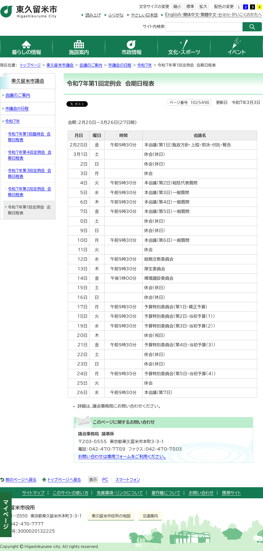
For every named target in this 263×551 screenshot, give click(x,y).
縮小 (177, 6)
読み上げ (93, 15)
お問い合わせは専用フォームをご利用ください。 (122, 456)
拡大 (203, 6)
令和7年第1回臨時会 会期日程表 (29, 137)
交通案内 (150, 516)
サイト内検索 (153, 26)
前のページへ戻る (21, 480)
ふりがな (115, 15)
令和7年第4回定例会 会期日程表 (29, 155)
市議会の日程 (120, 65)
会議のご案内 (90, 65)
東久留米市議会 (60, 65)
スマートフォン (127, 480)
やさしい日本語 (144, 15)
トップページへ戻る (64, 480)
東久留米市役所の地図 (111, 516)
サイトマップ (33, 493)
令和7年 (144, 65)
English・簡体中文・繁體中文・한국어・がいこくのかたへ (213, 14)
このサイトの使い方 (70, 493)
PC (105, 480)
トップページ (30, 65)
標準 (190, 6)
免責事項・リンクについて (120, 493)
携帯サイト (231, 493)
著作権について (166, 493)
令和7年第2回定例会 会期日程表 (29, 192)
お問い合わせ (201, 493)
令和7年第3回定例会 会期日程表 (29, 173)
